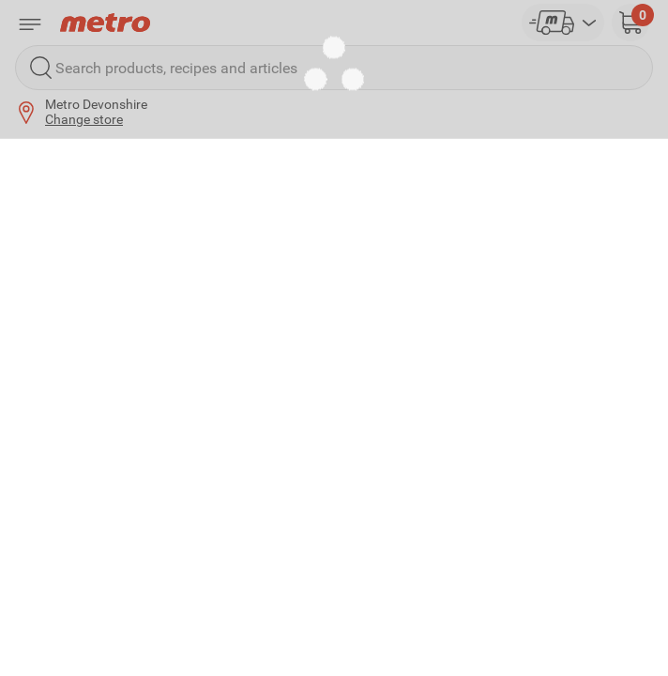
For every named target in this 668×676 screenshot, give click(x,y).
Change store (84, 119)
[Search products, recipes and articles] (334, 67)
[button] (630, 22)
